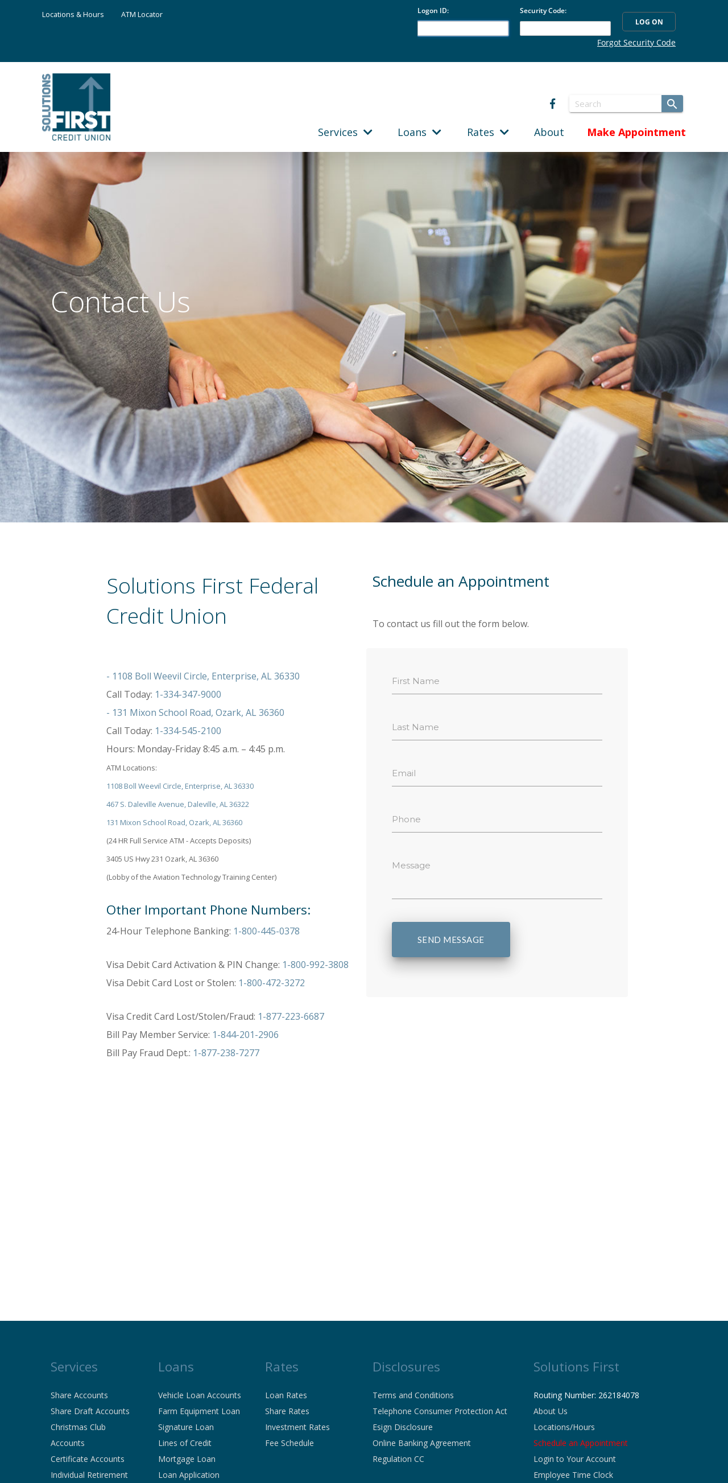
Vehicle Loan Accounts (199, 1395)
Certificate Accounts (88, 1458)
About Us (550, 1411)
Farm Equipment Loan (199, 1411)
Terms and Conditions (413, 1395)
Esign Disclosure (403, 1427)
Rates (488, 132)
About (549, 132)
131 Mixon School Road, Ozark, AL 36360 (174, 822)
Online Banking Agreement (422, 1442)
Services (345, 132)
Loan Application (189, 1474)
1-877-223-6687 (291, 1016)
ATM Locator (142, 14)
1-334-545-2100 (188, 730)
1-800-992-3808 (315, 964)
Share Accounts (79, 1395)
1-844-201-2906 (245, 1034)
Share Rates (287, 1411)
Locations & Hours (73, 14)
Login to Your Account (574, 1458)
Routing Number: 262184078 (586, 1395)
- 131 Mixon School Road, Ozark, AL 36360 (195, 712)
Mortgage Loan (187, 1458)
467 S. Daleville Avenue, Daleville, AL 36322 (177, 804)
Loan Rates (286, 1395)
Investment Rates (297, 1427)
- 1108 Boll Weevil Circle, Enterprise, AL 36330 (203, 676)
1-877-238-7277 (226, 1053)
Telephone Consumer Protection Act (440, 1411)
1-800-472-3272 (271, 983)
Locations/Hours (564, 1427)
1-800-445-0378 (266, 931)
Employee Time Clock (573, 1474)
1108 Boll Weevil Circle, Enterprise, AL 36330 (180, 786)
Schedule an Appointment (580, 1442)
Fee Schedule (289, 1442)
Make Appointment (636, 132)
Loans (419, 132)
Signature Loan (186, 1427)
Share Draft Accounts (90, 1411)
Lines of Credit (185, 1442)
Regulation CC (398, 1458)
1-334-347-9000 (188, 694)
